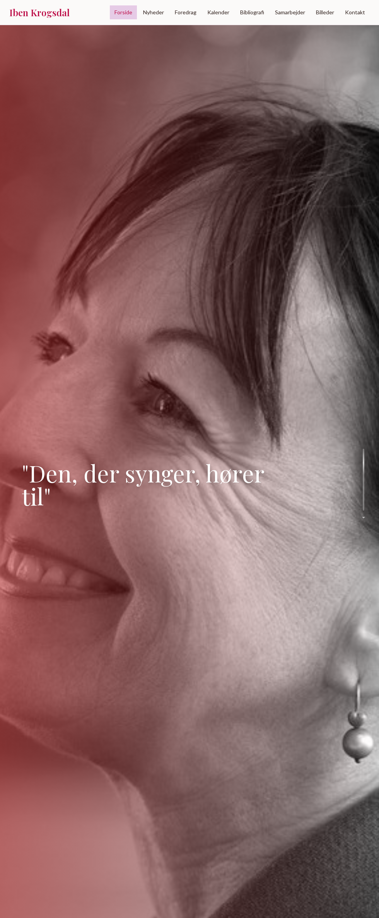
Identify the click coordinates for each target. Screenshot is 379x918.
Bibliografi (252, 12)
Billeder (325, 12)
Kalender (218, 12)
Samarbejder (290, 12)
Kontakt (355, 12)
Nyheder (153, 12)
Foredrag (185, 12)
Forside (123, 12)
